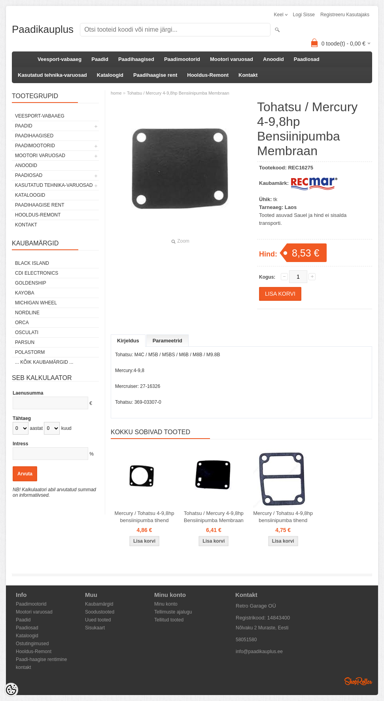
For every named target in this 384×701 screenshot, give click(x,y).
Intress (20, 443)
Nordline (27, 312)
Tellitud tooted (168, 620)
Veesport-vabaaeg (59, 59)
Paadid (99, 59)
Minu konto (166, 604)
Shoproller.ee (358, 681)
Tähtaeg (22, 418)
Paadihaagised (136, 59)
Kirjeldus (128, 341)
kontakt (23, 667)
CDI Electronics (36, 273)
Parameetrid (167, 341)
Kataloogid (110, 75)
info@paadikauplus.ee (259, 651)
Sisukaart (95, 628)
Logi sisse (304, 14)
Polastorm (30, 352)
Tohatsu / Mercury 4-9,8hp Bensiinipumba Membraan (178, 93)
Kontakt (247, 75)
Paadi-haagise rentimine (41, 659)
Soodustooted (99, 612)
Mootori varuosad (231, 59)
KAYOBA (24, 293)
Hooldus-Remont (208, 75)
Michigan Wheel (36, 303)
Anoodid (273, 59)
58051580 (246, 639)
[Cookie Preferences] (11, 690)
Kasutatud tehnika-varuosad (52, 75)
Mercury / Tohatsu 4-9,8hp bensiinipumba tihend (144, 516)
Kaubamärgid (99, 604)
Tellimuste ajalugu (173, 612)
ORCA (22, 322)
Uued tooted (98, 620)
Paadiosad (307, 59)
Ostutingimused (32, 643)
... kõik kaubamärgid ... (44, 362)
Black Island (32, 263)
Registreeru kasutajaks (344, 14)
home (116, 93)
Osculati (26, 332)
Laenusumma (28, 393)
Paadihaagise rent (155, 75)
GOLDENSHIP (30, 283)
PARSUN (24, 342)
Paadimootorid (182, 59)
